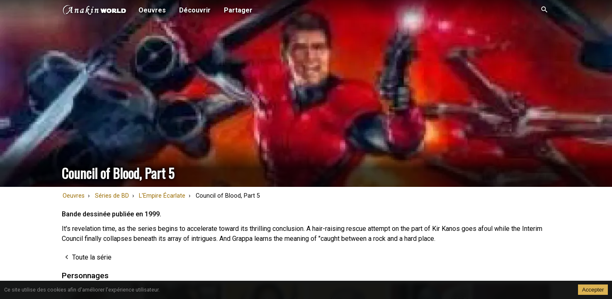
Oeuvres (74, 195)
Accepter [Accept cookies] (593, 290)
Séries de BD (112, 195)
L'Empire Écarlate (162, 195)
